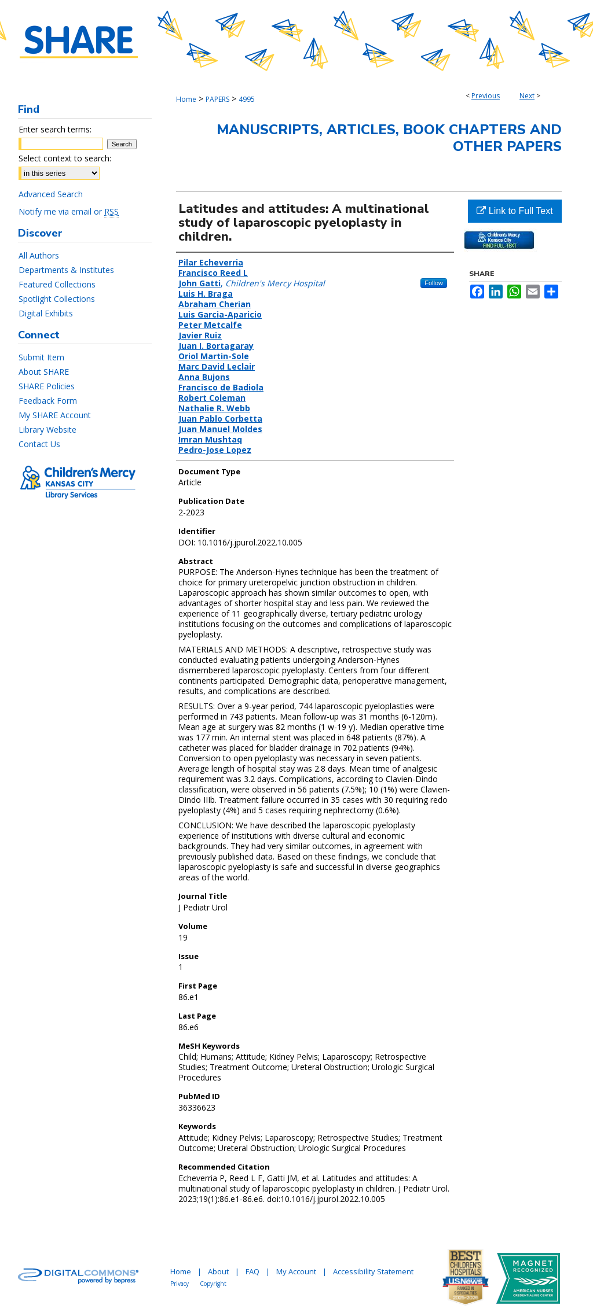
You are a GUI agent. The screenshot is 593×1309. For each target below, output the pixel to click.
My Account (296, 1271)
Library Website (47, 429)
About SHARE (44, 371)
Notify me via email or (69, 211)
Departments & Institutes (66, 269)
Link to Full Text (514, 211)
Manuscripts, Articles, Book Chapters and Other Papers (389, 138)
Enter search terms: (55, 129)
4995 (247, 99)
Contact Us (39, 443)
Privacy (179, 1283)
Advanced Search (51, 194)
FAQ (252, 1271)
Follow (433, 282)
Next (527, 96)
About (218, 1271)
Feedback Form (48, 400)
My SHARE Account (55, 415)
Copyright (213, 1283)
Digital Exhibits (46, 313)
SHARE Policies (47, 386)
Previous (485, 96)
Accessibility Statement (373, 1271)
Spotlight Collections (57, 298)
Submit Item (41, 357)
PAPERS (217, 99)
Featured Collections (57, 284)
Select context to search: (65, 158)
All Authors (39, 255)
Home (186, 99)
